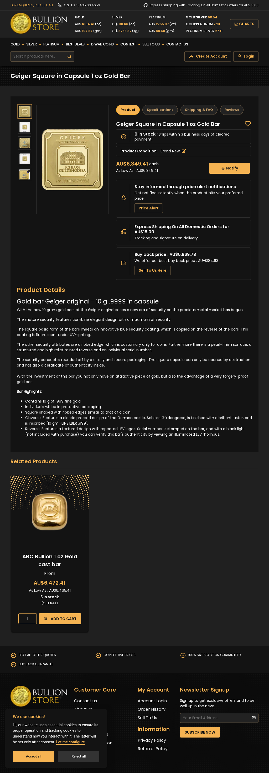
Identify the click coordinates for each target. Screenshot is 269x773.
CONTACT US (177, 44)
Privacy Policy (152, 740)
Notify (229, 168)
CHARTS (244, 24)
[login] (245, 56)
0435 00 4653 (88, 5)
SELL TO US (151, 44)
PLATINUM (51, 44)
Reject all (78, 756)
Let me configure (70, 742)
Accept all (33, 756)
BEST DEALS (75, 44)
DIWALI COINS (102, 44)
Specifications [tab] (160, 109)
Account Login (152, 701)
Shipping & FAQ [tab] (199, 109)
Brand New (173, 151)
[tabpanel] (183, 200)
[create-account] (207, 56)
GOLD (15, 44)
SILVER (31, 44)
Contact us (85, 701)
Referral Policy (153, 749)
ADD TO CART (60, 619)
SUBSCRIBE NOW (200, 732)
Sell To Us (147, 718)
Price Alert (149, 208)
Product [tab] (128, 109)
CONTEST (128, 44)
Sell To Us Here (153, 270)
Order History (151, 709)
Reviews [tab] (232, 109)
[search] (69, 56)
